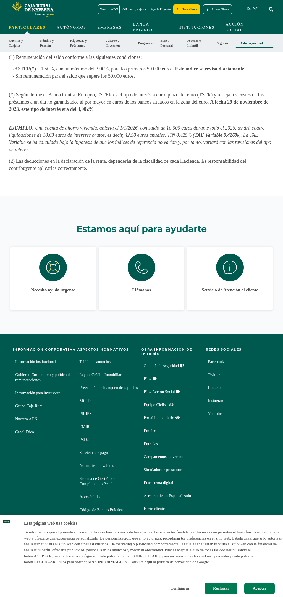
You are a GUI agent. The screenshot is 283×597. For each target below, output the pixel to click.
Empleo (150, 430)
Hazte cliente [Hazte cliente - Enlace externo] (189, 9)
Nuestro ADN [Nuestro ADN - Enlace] (109, 9)
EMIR (85, 426)
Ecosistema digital (158, 482)
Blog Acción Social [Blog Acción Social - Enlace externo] (162, 392)
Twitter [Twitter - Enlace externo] (214, 374)
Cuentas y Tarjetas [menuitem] (16, 43)
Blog (150, 379)
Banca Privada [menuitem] (143, 27)
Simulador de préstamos (163, 469)
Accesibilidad (91, 497)
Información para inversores (37, 393)
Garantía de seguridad (164, 366)
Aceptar (259, 588)
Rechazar (221, 588)
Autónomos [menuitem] (71, 27)
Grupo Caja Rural (29, 406)
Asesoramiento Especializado (167, 495)
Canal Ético (24, 432)
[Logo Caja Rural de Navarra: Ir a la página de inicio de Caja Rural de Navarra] (32, 9)
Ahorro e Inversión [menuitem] (113, 43)
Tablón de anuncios (95, 361)
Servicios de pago (94, 452)
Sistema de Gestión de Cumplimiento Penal (97, 481)
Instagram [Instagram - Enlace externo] (217, 400)
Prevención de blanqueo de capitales (109, 387)
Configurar (180, 588)
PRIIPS (86, 413)
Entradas (151, 443)
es (249, 9)
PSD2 (84, 439)
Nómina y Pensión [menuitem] (47, 43)
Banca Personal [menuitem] (166, 43)
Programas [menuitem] (145, 43)
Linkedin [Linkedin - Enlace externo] (216, 387)
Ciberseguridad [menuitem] (252, 43)
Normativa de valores (97, 465)
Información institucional (35, 361)
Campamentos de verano (163, 456)
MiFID (85, 400)
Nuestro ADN (26, 419)
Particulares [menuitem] (27, 27)
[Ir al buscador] (271, 9)
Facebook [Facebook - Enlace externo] (216, 361)
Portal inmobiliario (162, 417)
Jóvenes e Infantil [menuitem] (194, 43)
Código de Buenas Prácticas (102, 509)
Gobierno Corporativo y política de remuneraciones (43, 377)
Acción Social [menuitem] (235, 27)
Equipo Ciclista (159, 405)
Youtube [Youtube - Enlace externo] (215, 413)
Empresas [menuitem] (109, 27)
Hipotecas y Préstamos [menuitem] (78, 43)
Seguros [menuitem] (222, 43)
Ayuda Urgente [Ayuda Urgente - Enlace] (161, 9)
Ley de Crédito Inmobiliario (102, 374)
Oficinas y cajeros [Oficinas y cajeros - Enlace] (134, 9)
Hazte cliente (154, 508)
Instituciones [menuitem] (196, 27)
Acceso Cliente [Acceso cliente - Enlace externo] (220, 9)
